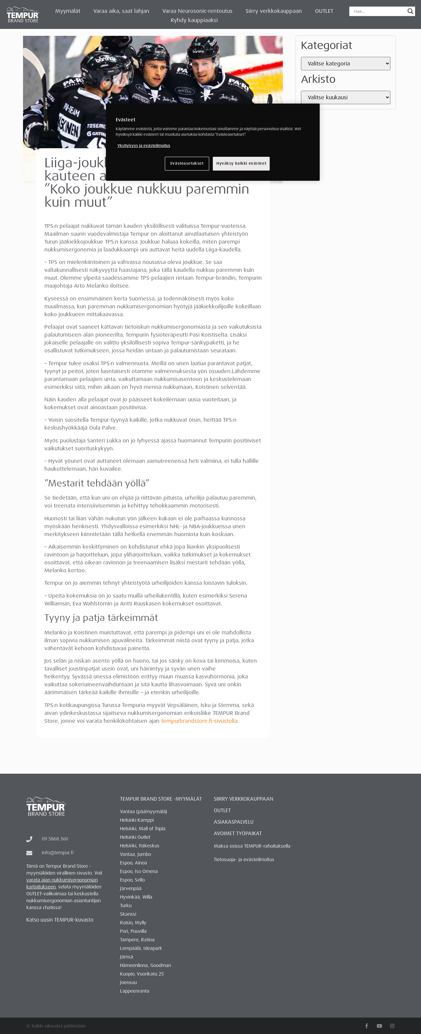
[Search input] (379, 11)
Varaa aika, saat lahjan (121, 11)
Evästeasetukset (187, 163)
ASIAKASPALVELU (234, 822)
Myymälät (67, 11)
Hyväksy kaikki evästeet (241, 163)
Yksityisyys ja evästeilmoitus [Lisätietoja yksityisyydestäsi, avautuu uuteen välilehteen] (143, 145)
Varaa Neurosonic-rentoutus (197, 11)
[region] (213, 142)
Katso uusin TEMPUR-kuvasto (59, 920)
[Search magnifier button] (410, 11)
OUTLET (324, 11)
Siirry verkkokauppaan (274, 11)
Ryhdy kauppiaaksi (194, 20)
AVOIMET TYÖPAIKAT (238, 833)
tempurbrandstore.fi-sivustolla (199, 720)
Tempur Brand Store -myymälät (161, 799)
